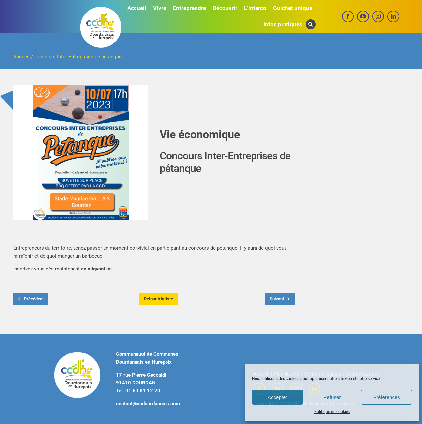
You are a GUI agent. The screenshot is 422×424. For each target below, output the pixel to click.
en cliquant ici (96, 269)
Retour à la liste (158, 299)
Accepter (277, 397)
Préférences (386, 397)
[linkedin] (393, 16)
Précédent (31, 299)
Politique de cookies (332, 412)
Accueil (21, 57)
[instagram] (378, 16)
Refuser (332, 397)
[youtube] (363, 16)
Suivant (280, 299)
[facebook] (348, 16)
